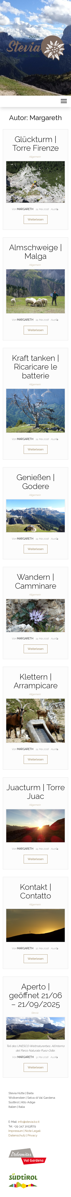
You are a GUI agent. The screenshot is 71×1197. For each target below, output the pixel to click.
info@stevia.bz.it (28, 1122)
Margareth (25, 209)
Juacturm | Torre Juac (35, 792)
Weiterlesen (36, 219)
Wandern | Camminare (35, 581)
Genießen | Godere (35, 482)
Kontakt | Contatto (35, 891)
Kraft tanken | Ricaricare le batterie (35, 366)
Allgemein (35, 156)
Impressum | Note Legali (25, 1131)
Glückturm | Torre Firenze (35, 144)
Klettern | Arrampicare (36, 681)
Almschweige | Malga (35, 252)
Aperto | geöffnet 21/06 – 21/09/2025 (35, 995)
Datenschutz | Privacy (23, 1135)
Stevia (34, 1012)
